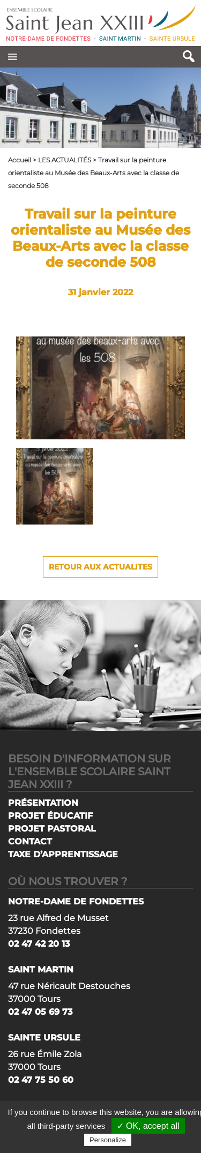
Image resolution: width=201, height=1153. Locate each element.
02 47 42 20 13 (39, 944)
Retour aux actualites (100, 567)
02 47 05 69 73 (40, 1012)
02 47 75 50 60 (40, 1080)
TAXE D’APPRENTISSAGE (63, 854)
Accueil (19, 160)
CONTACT (30, 841)
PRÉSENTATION (43, 803)
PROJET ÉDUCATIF (50, 816)
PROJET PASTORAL (52, 828)
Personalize (108, 1140)
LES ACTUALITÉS (64, 160)
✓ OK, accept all (148, 1125)
